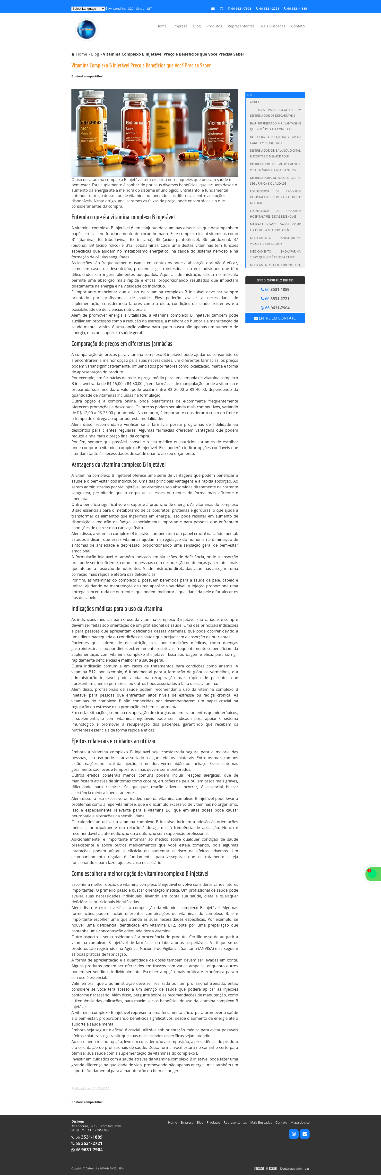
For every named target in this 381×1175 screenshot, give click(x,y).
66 (295, 8)
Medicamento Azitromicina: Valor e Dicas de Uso (275, 241)
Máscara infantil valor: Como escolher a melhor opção (275, 227)
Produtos (214, 26)
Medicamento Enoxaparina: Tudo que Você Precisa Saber (275, 254)
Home (161, 26)
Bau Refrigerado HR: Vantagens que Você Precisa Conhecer (275, 126)
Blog (197, 26)
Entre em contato (275, 318)
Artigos (256, 102)
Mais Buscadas (272, 26)
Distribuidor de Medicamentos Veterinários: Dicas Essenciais (275, 167)
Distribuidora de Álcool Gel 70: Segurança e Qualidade (275, 181)
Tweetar (78, 84)
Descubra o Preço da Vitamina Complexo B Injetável (275, 140)
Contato (298, 26)
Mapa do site (300, 1122)
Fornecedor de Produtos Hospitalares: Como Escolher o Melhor (275, 197)
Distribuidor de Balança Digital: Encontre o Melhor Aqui (275, 153)
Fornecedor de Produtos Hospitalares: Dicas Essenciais (275, 214)
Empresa (180, 26)
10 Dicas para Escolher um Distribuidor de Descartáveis (275, 113)
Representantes (241, 26)
